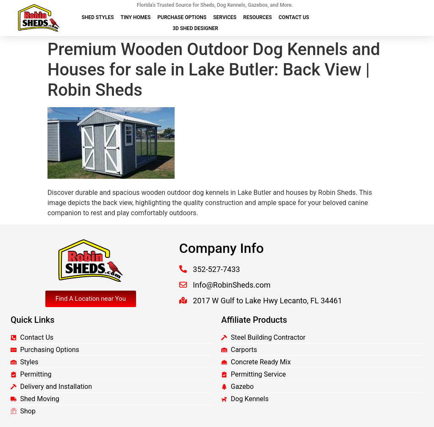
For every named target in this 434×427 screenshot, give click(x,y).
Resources (257, 17)
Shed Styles (97, 17)
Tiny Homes (136, 17)
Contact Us (293, 17)
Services (224, 17)
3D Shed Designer (195, 28)
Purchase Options (181, 17)
